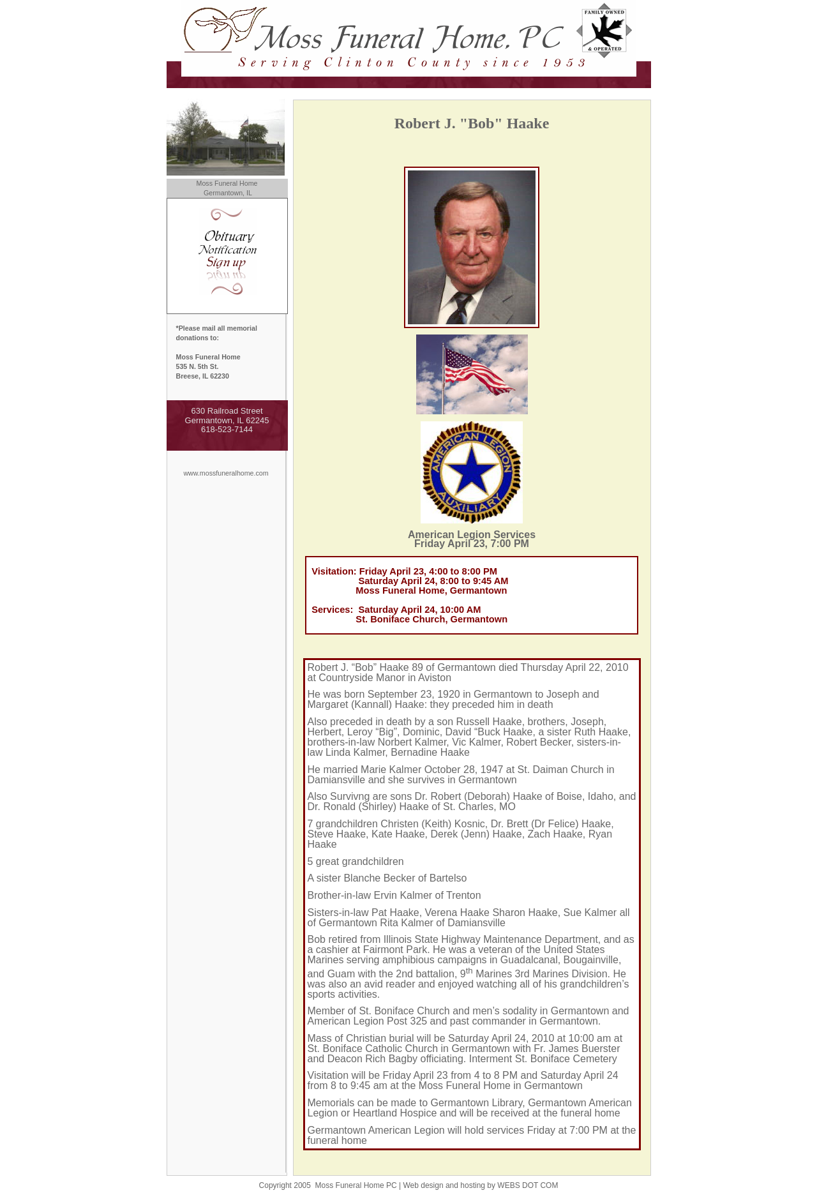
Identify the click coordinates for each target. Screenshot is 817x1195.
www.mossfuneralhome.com (225, 473)
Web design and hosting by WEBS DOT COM (480, 1185)
